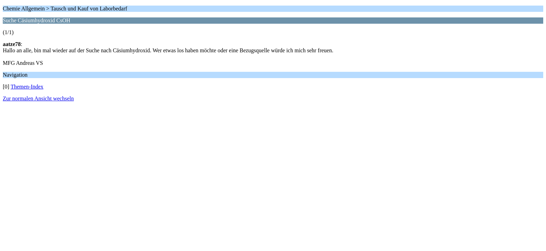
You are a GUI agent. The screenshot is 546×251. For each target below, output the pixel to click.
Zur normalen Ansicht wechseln (38, 98)
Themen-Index (26, 87)
